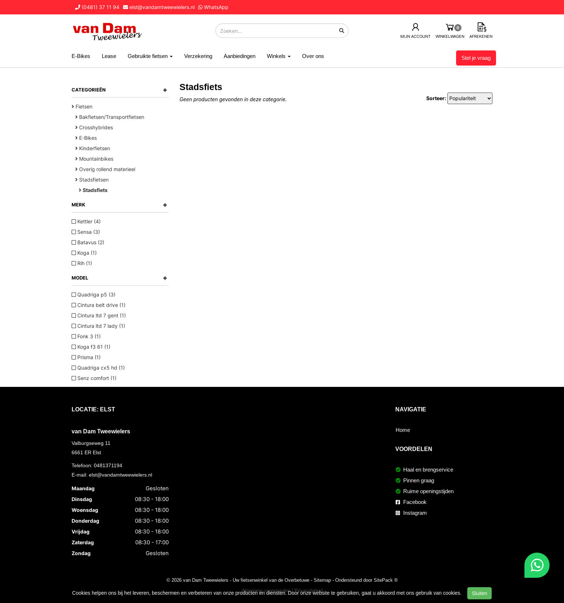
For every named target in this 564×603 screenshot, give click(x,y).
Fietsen (82, 106)
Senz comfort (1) (94, 378)
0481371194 (108, 465)
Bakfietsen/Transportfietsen (109, 117)
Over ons (313, 56)
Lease (109, 56)
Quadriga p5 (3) (93, 294)
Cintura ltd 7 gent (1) (99, 315)
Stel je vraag (476, 58)
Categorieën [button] (120, 89)
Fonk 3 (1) (86, 336)
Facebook (411, 502)
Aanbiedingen (239, 56)
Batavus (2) (88, 242)
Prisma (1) (86, 357)
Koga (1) (84, 253)
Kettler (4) (86, 221)
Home (403, 430)
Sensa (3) (86, 232)
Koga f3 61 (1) (91, 347)
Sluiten (479, 593)
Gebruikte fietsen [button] (150, 56)
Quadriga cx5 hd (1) (98, 368)
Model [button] (120, 277)
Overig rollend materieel (105, 169)
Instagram (411, 513)
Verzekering (198, 56)
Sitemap (322, 580)
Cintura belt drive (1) (99, 305)
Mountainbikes (94, 159)
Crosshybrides (94, 127)
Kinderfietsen (92, 148)
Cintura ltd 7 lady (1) (98, 326)
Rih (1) (82, 263)
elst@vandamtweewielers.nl (120, 475)
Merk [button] (120, 204)
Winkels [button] (279, 56)
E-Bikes (81, 56)
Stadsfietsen (92, 180)
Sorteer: (436, 98)
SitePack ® (386, 580)
